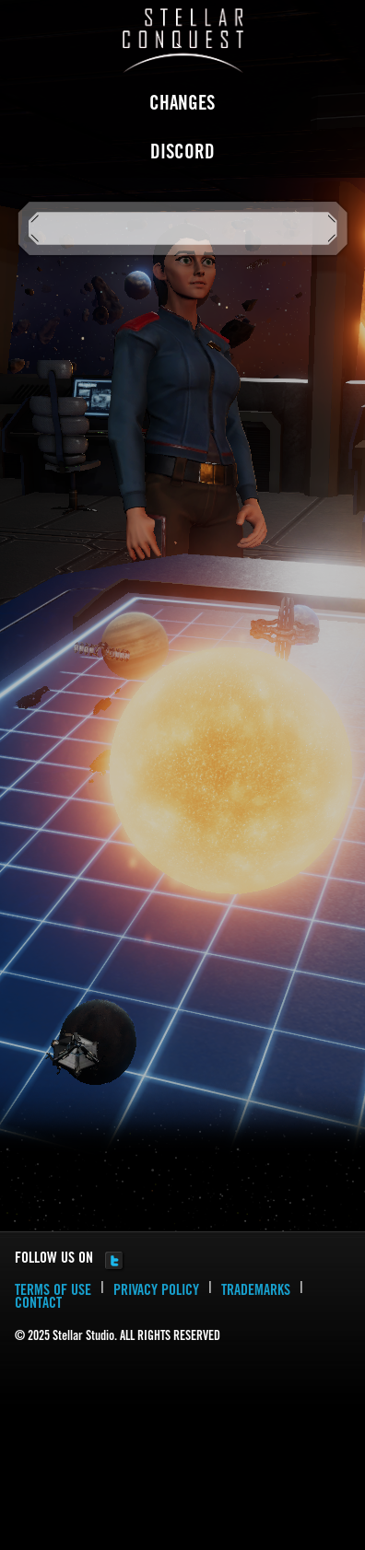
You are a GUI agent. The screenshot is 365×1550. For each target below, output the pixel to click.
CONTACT (38, 1304)
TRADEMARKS (255, 1291)
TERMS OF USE (53, 1291)
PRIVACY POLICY (156, 1291)
